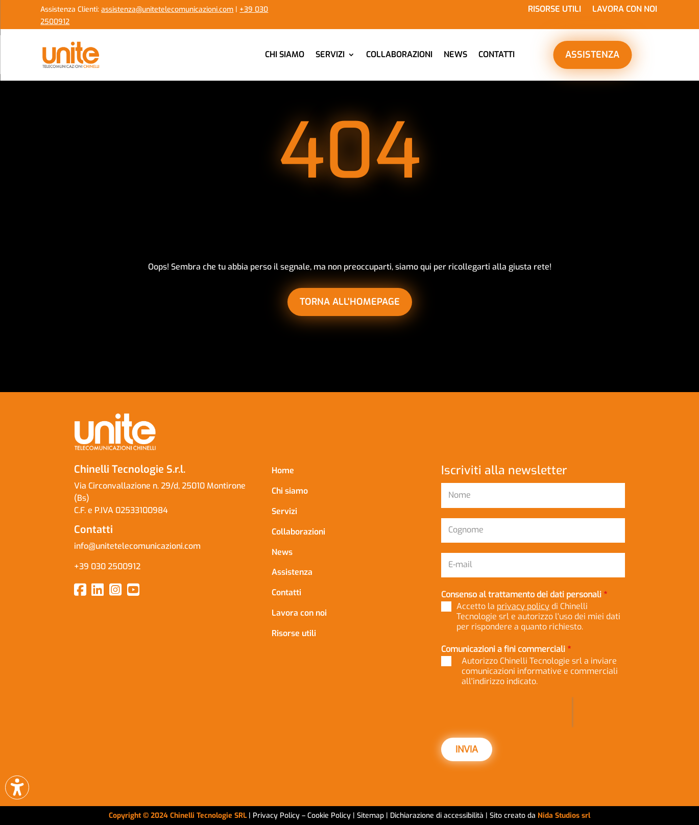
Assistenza (292, 572)
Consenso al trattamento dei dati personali (524, 594)
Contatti (496, 54)
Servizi (330, 54)
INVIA (466, 749)
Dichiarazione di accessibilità (438, 815)
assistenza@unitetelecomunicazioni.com (167, 9)
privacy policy (523, 606)
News (455, 54)
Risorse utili (554, 10)
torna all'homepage (350, 302)
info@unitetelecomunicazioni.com (138, 546)
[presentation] (506, 712)
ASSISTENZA (592, 54)
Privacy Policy (276, 815)
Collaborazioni (399, 54)
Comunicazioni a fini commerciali (506, 649)
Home (283, 470)
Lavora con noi (624, 10)
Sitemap (370, 815)
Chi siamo (284, 54)
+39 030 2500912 (107, 566)
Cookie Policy (330, 815)
